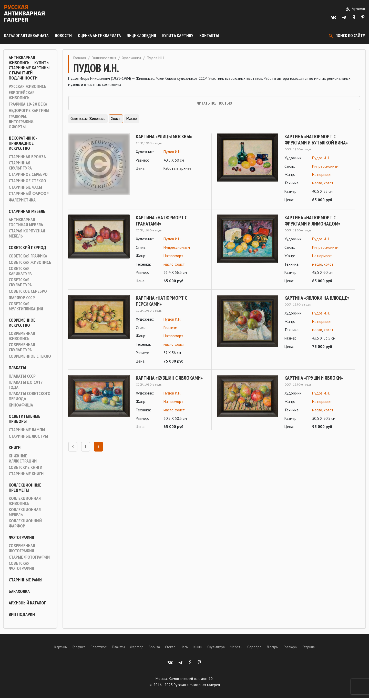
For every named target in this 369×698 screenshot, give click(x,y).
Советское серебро (28, 291)
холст (328, 183)
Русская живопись (27, 86)
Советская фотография (21, 566)
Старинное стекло (27, 180)
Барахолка (19, 591)
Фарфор (137, 647)
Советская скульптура (20, 282)
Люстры (273, 647)
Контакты (209, 35)
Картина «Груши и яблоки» (313, 378)
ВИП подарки (22, 614)
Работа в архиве (177, 168)
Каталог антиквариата (26, 35)
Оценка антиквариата (99, 35)
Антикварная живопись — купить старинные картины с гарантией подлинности (29, 68)
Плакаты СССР (22, 376)
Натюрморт (322, 174)
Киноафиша (21, 405)
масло (317, 183)
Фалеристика (22, 199)
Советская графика (28, 255)
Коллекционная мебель (25, 512)
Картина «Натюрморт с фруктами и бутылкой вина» (316, 139)
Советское (98, 647)
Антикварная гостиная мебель (26, 222)
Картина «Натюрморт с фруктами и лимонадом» (312, 221)
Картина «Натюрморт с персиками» (161, 301)
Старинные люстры (28, 436)
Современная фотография (22, 548)
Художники (131, 57)
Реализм (170, 327)
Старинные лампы (27, 429)
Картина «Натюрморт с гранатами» (161, 221)
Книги (14, 447)
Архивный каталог (27, 602)
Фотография (21, 537)
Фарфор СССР (22, 297)
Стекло (170, 647)
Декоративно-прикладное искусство (23, 143)
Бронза (154, 647)
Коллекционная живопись (25, 501)
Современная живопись (22, 336)
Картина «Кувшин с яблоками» (169, 378)
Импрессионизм (325, 166)
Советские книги (25, 467)
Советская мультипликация (26, 306)
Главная (79, 57)
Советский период (27, 247)
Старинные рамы (25, 579)
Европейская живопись (22, 95)
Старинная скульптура (20, 165)
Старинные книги (26, 473)
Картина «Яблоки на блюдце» (316, 298)
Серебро (254, 647)
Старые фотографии (29, 557)
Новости (63, 35)
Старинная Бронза (27, 156)
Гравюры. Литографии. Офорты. (21, 121)
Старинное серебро (28, 174)
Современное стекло (30, 356)
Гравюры (290, 647)
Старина (308, 647)
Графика (79, 647)
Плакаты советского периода (29, 396)
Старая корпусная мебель (27, 233)
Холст (116, 118)
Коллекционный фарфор (25, 523)
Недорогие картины (29, 110)
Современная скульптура (22, 347)
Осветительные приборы (24, 419)
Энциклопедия (141, 35)
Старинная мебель (27, 211)
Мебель (236, 647)
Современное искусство (22, 323)
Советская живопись (30, 262)
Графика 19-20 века (28, 104)
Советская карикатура (20, 271)
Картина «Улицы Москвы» (164, 136)
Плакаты (17, 367)
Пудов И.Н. (172, 151)
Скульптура (216, 647)
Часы (184, 647)
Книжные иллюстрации (23, 458)
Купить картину (177, 35)
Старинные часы (25, 187)
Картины (60, 647)
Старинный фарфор (29, 193)
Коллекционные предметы (25, 487)
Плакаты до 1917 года (26, 385)
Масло (131, 118)
